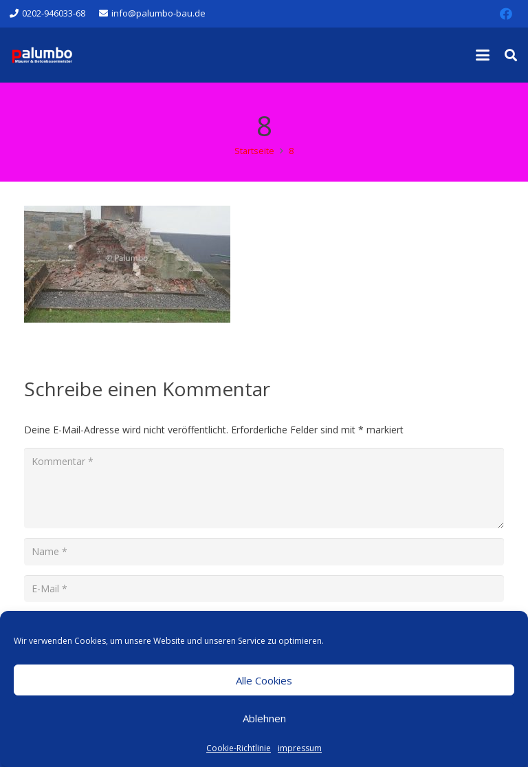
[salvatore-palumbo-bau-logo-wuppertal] (42, 55)
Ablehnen (264, 718)
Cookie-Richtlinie (238, 748)
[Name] (264, 551)
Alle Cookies (264, 680)
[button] (482, 55)
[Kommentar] (264, 488)
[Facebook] (506, 13)
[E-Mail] (264, 588)
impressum (300, 748)
